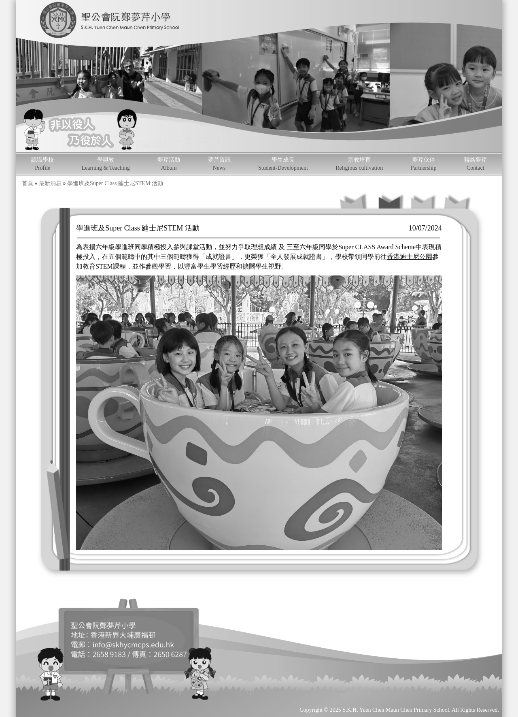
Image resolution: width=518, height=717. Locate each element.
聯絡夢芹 (475, 164)
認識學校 (42, 164)
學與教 (106, 164)
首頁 (27, 183)
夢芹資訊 (219, 164)
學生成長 (283, 164)
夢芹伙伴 (424, 164)
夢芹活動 (168, 164)
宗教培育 (359, 164)
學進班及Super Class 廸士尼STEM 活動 (115, 183)
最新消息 (50, 183)
